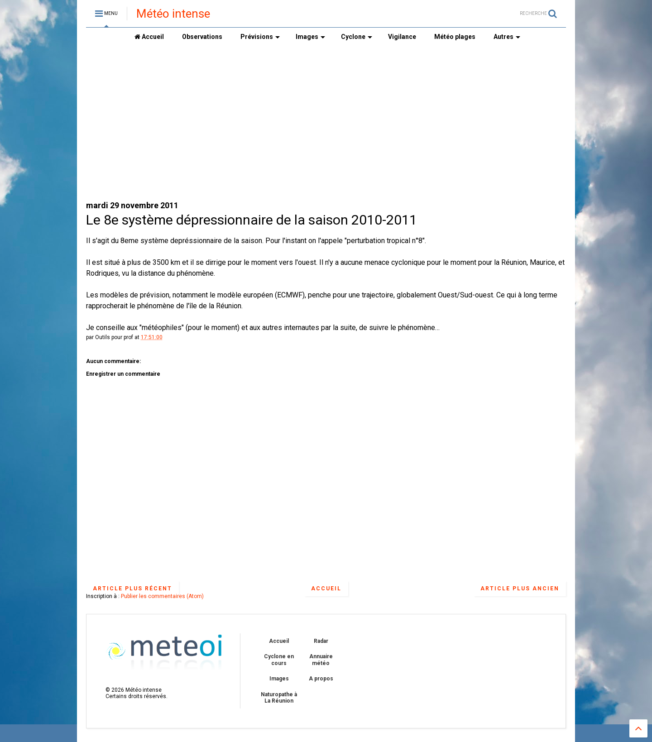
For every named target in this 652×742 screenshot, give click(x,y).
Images (310, 36)
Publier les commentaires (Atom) (162, 596)
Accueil (149, 36)
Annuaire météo (321, 659)
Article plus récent (132, 588)
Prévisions (260, 36)
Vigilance (402, 36)
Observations (202, 36)
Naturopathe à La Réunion (279, 697)
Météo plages (454, 36)
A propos (321, 678)
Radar (321, 641)
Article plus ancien (519, 588)
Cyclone (356, 36)
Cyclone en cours (279, 659)
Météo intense (173, 13)
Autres (507, 36)
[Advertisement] (326, 122)
